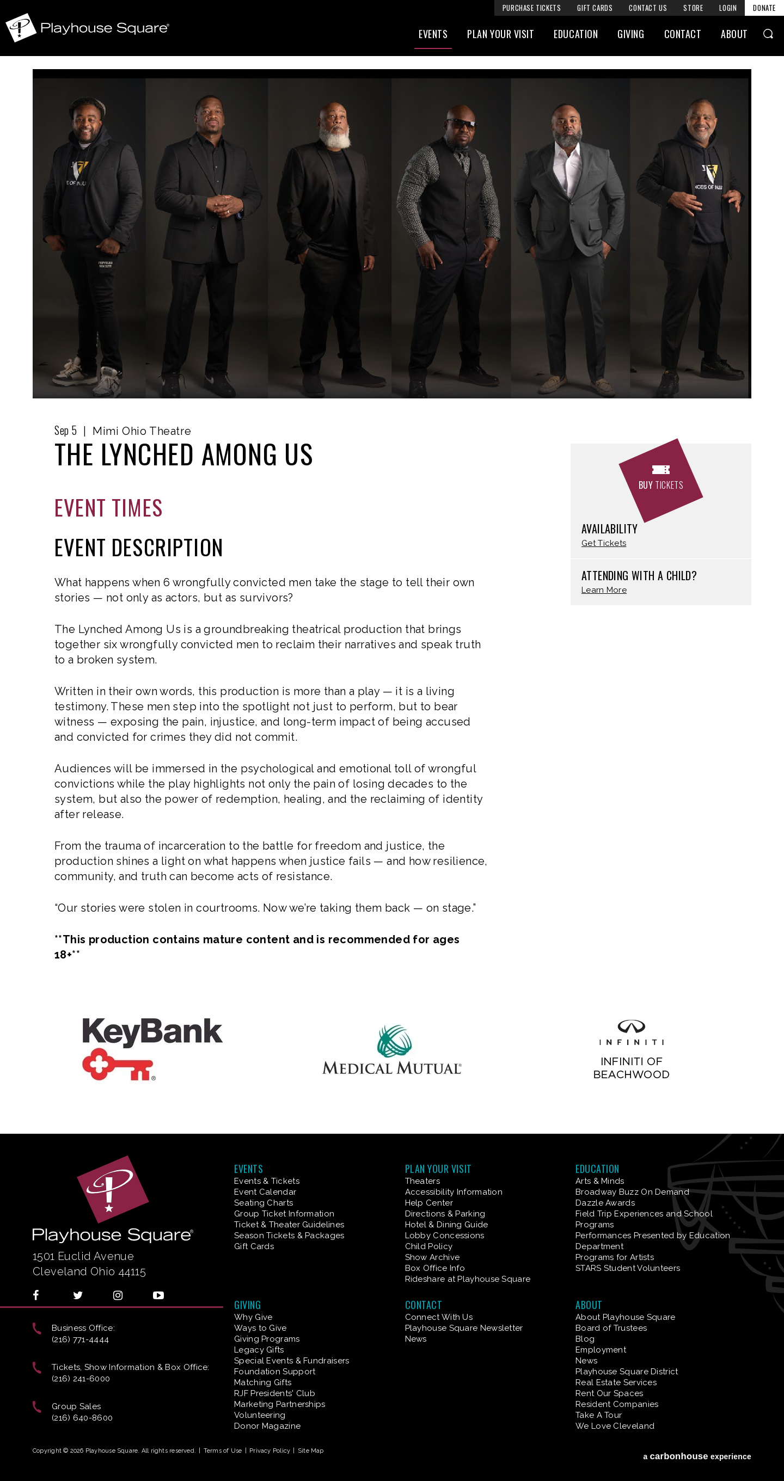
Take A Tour (598, 1415)
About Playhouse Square (625, 1317)
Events (433, 36)
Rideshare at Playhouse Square (468, 1279)
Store (693, 7)
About (734, 36)
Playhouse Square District (626, 1371)
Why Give (253, 1317)
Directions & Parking (445, 1214)
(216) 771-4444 (80, 1339)
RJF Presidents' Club (274, 1393)
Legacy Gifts (259, 1350)
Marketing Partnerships (280, 1404)
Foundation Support (274, 1371)
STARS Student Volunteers (627, 1268)
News (416, 1339)
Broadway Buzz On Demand (632, 1192)
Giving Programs (267, 1339)
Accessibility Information (454, 1192)
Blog (585, 1339)
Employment (600, 1350)
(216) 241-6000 (81, 1379)
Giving (630, 36)
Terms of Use (223, 1450)
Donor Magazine (267, 1426)
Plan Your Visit (500, 36)
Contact (683, 36)
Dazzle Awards (605, 1203)
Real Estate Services (616, 1382)
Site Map (311, 1450)
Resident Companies (616, 1404)
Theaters (422, 1181)
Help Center (429, 1203)
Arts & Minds (599, 1181)
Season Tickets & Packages (289, 1235)
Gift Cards (594, 7)
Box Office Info (435, 1268)
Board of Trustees (611, 1328)
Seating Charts (263, 1203)
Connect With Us (439, 1317)
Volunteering (260, 1415)
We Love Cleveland (614, 1426)
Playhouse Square (90, 29)
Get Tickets (603, 543)
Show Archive (432, 1257)
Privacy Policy (269, 1450)
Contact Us (648, 7)
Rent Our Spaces (609, 1393)
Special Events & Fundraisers (291, 1361)
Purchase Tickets (532, 7)
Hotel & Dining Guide (446, 1225)
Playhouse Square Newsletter (464, 1328)
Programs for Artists (614, 1257)
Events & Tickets (266, 1181)
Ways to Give (260, 1328)
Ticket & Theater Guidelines (289, 1225)
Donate (764, 7)
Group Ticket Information (284, 1214)
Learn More (604, 590)
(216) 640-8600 (82, 1418)
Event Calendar (265, 1192)
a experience (697, 1453)
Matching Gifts (262, 1382)
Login (728, 7)
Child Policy (429, 1246)
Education (576, 36)
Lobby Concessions (445, 1235)
